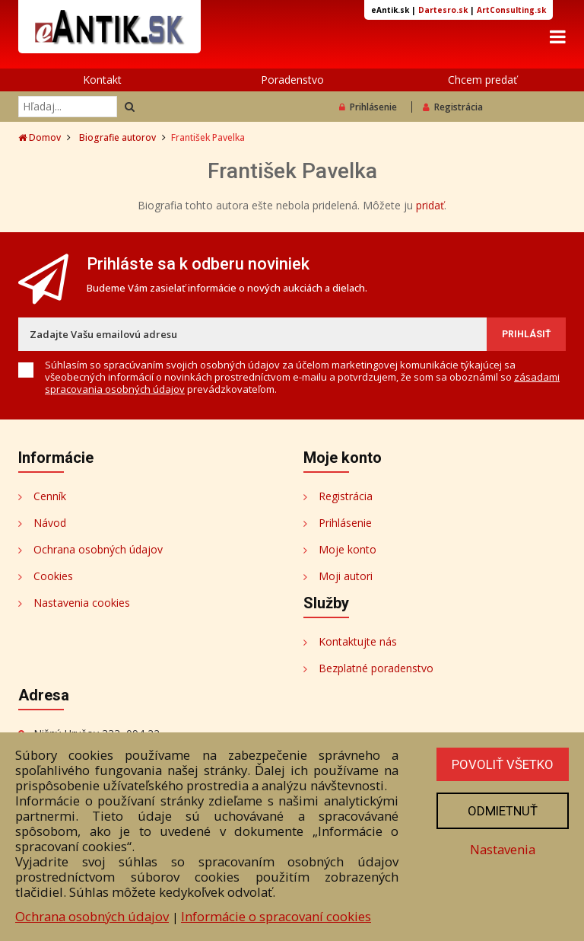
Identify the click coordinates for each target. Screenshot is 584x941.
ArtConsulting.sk (511, 10)
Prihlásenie (368, 107)
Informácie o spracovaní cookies (276, 916)
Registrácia (453, 107)
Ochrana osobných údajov (98, 549)
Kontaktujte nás (358, 641)
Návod (49, 522)
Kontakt (102, 79)
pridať (430, 205)
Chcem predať (482, 79)
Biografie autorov (117, 137)
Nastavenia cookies (81, 602)
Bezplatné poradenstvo (376, 668)
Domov (39, 137)
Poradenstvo (292, 79)
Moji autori (346, 576)
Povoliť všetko (503, 764)
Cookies (53, 576)
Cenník (49, 496)
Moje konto (347, 549)
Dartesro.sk (443, 10)
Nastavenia (502, 849)
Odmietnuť (503, 810)
